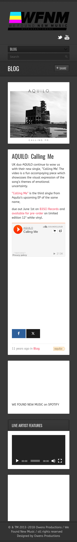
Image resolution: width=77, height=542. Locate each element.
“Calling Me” (20, 193)
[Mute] (53, 461)
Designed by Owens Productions (38, 536)
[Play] (17, 461)
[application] (38, 450)
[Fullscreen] (60, 461)
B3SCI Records (49, 209)
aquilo (58, 348)
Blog (36, 348)
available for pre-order (27, 213)
